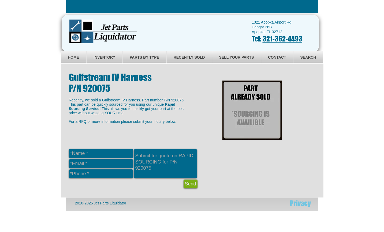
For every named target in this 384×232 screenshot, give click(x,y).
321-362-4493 (282, 39)
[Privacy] (300, 203)
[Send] (190, 184)
